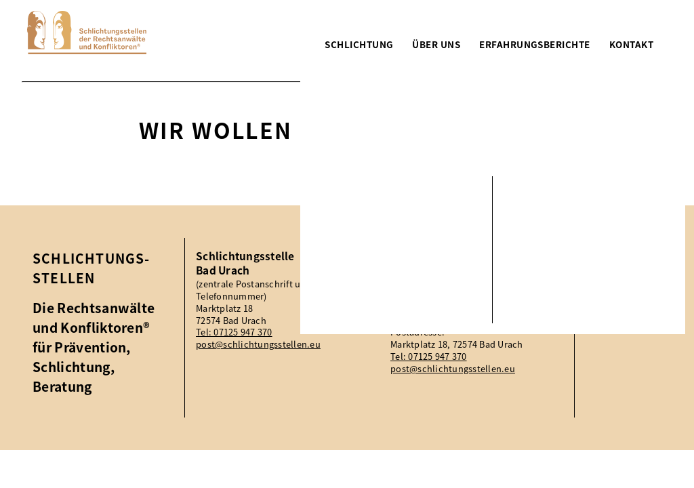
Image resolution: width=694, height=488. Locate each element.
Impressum (625, 275)
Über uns (436, 44)
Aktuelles (620, 256)
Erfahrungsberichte (534, 44)
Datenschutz (629, 294)
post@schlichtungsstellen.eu (258, 344)
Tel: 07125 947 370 (234, 332)
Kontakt (631, 44)
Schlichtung (359, 44)
